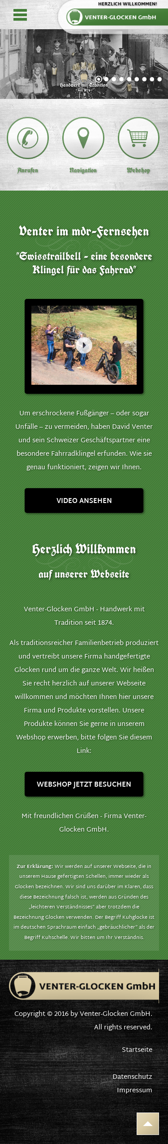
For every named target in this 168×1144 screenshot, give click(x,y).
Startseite (137, 1050)
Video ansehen (84, 501)
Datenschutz (132, 1077)
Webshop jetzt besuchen (84, 785)
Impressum (134, 1091)
